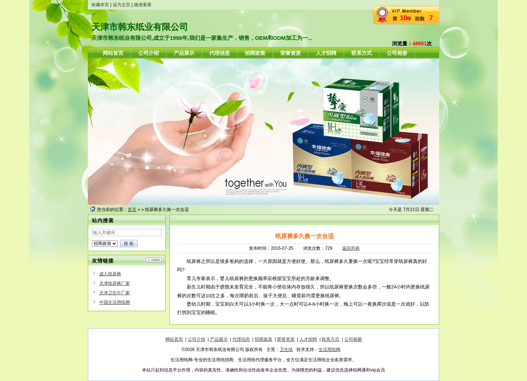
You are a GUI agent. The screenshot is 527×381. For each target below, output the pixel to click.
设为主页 (121, 4)
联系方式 (330, 339)
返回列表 (351, 248)
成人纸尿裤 (110, 273)
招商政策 (263, 339)
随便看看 (143, 4)
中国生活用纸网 (114, 302)
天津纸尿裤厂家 (114, 283)
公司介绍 (196, 339)
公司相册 (353, 339)
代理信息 (241, 339)
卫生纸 (286, 349)
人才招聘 (308, 339)
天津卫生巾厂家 (114, 292)
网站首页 (174, 339)
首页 (132, 209)
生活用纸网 (329, 349)
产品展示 (219, 339)
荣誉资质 (286, 339)
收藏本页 (100, 4)
